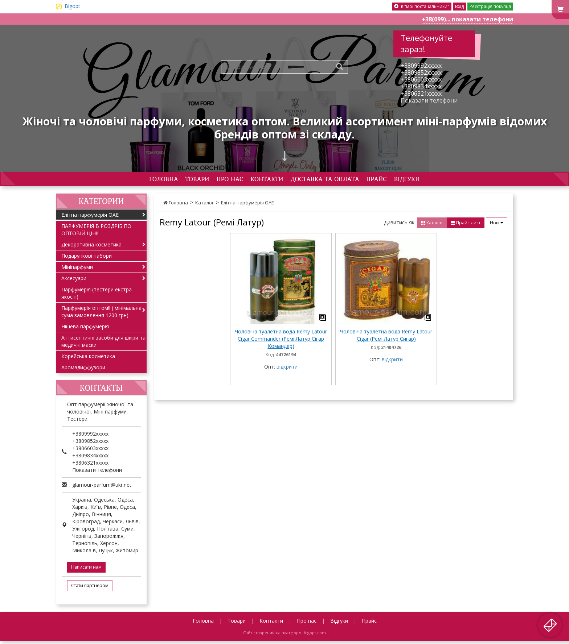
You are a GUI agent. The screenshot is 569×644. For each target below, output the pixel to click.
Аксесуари (73, 280)
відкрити (287, 369)
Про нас (213, 180)
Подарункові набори (86, 258)
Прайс (405, 180)
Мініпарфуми (77, 269)
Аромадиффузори (83, 369)
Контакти (263, 180)
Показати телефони (429, 100)
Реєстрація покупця (490, 6)
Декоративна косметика (91, 247)
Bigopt (72, 6)
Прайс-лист (465, 225)
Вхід (459, 6)
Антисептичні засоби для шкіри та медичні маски (103, 344)
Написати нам (86, 570)
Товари (169, 180)
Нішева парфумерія (85, 328)
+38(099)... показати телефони (467, 19)
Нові (496, 225)
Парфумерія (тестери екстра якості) (96, 295)
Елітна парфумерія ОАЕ (247, 205)
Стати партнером (90, 588)
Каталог (204, 205)
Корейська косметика (88, 358)
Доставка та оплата (338, 180)
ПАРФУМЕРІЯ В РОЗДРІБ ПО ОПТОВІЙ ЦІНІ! (96, 232)
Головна (124, 180)
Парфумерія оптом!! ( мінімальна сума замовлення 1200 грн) (101, 314)
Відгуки (446, 180)
